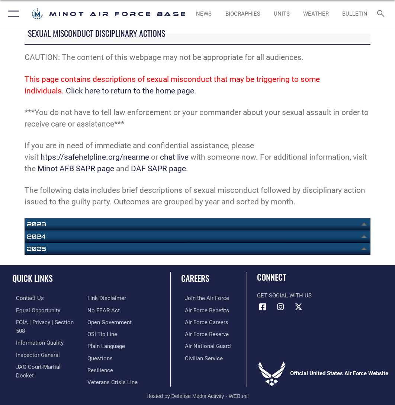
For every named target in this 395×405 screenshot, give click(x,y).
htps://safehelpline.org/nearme (95, 157)
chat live (173, 157)
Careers (195, 278)
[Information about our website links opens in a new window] (31, 375)
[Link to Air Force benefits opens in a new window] (203, 309)
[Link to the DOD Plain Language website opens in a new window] (106, 332)
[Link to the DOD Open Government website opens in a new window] (109, 309)
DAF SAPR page (158, 168)
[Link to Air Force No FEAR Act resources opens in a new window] (103, 298)
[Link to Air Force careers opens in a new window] (203, 321)
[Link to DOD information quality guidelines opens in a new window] (36, 341)
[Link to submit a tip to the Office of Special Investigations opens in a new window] (102, 321)
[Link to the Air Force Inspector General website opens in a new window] (34, 352)
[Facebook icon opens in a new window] (262, 307)
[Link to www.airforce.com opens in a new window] (203, 298)
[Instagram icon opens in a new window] (280, 307)
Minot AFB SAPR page (76, 168)
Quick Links (32, 278)
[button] (12, 14)
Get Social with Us (284, 296)
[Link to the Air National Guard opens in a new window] (204, 344)
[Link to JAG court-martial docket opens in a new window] (44, 364)
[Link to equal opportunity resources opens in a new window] (34, 309)
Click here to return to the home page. (131, 90)
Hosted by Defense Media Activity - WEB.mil (198, 389)
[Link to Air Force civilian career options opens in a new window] (200, 356)
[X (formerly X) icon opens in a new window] (298, 307)
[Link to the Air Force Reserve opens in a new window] (203, 332)
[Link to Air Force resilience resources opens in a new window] (100, 356)
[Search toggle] (382, 14)
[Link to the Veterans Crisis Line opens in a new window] (112, 367)
